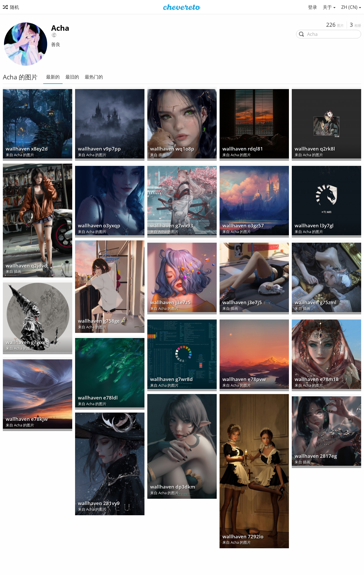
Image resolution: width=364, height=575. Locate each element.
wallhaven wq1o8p (170, 150)
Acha (60, 28)
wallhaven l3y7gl (312, 226)
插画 (162, 155)
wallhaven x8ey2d (25, 150)
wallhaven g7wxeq (26, 343)
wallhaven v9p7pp (97, 150)
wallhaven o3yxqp (97, 226)
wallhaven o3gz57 (241, 226)
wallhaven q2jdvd (25, 266)
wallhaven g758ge (97, 322)
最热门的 (94, 77)
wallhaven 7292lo (241, 537)
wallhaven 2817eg (314, 457)
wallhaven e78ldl (96, 399)
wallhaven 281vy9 (97, 504)
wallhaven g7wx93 (170, 226)
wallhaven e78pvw (242, 380)
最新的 (53, 77)
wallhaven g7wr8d (169, 380)
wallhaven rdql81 (240, 150)
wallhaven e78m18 (315, 380)
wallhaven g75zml (314, 303)
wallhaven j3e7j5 (240, 303)
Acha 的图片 (24, 155)
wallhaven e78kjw (25, 420)
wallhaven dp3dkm (170, 488)
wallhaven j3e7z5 (168, 303)
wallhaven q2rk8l (313, 150)
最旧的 (72, 77)
